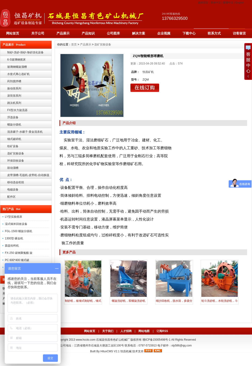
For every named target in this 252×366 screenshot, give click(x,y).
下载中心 (189, 33)
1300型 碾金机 (14, 238)
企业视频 (163, 33)
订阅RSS (162, 331)
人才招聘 (126, 331)
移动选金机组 (15, 182)
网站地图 (144, 331)
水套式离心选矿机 (18, 74)
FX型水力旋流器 (17, 110)
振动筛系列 (14, 88)
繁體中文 (228, 2)
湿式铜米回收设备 (16, 224)
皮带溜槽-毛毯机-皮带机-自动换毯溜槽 (28, 176)
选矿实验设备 (15, 153)
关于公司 (37, 33)
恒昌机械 (126, 351)
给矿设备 (12, 146)
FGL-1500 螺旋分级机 (18, 231)
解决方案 (138, 33)
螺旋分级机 (14, 124)
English (239, 2)
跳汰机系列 (14, 103)
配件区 (11, 196)
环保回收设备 (15, 160)
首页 (74, 44)
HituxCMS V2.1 (109, 351)
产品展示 (63, 33)
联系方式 (214, 33)
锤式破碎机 (14, 139)
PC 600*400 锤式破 (17, 260)
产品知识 (88, 33)
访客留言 (239, 33)
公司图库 (113, 33)
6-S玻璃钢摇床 (16, 59)
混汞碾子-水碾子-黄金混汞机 (25, 131)
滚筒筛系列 (14, 95)
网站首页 (12, 33)
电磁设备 (12, 189)
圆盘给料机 (12, 245)
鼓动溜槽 (12, 167)
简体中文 (216, 2)
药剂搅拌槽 (14, 81)
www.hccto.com (85, 339)
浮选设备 (12, 117)
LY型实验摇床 (13, 216)
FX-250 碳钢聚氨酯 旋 (18, 252)
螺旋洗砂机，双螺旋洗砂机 (128, 300)
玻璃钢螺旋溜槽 (17, 66)
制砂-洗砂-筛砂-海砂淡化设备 (25, 52)
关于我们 (107, 331)
